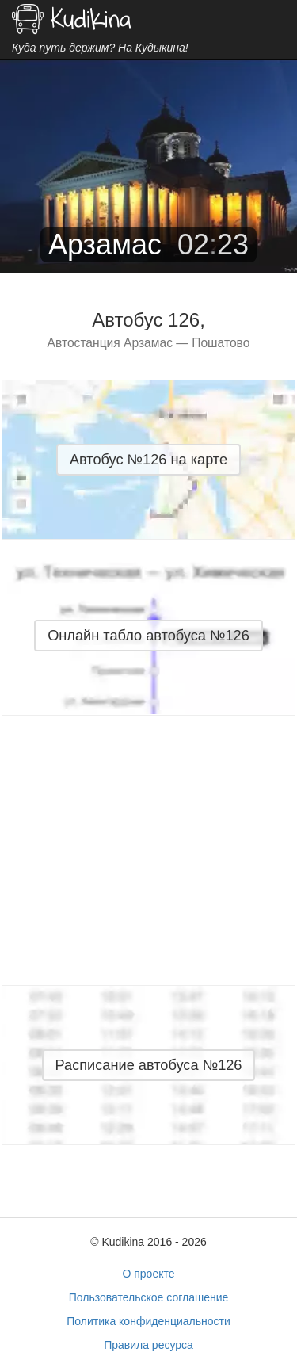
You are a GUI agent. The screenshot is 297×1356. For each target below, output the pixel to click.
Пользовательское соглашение (149, 1297)
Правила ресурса (148, 1345)
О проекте (148, 1273)
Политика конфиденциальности (148, 1321)
